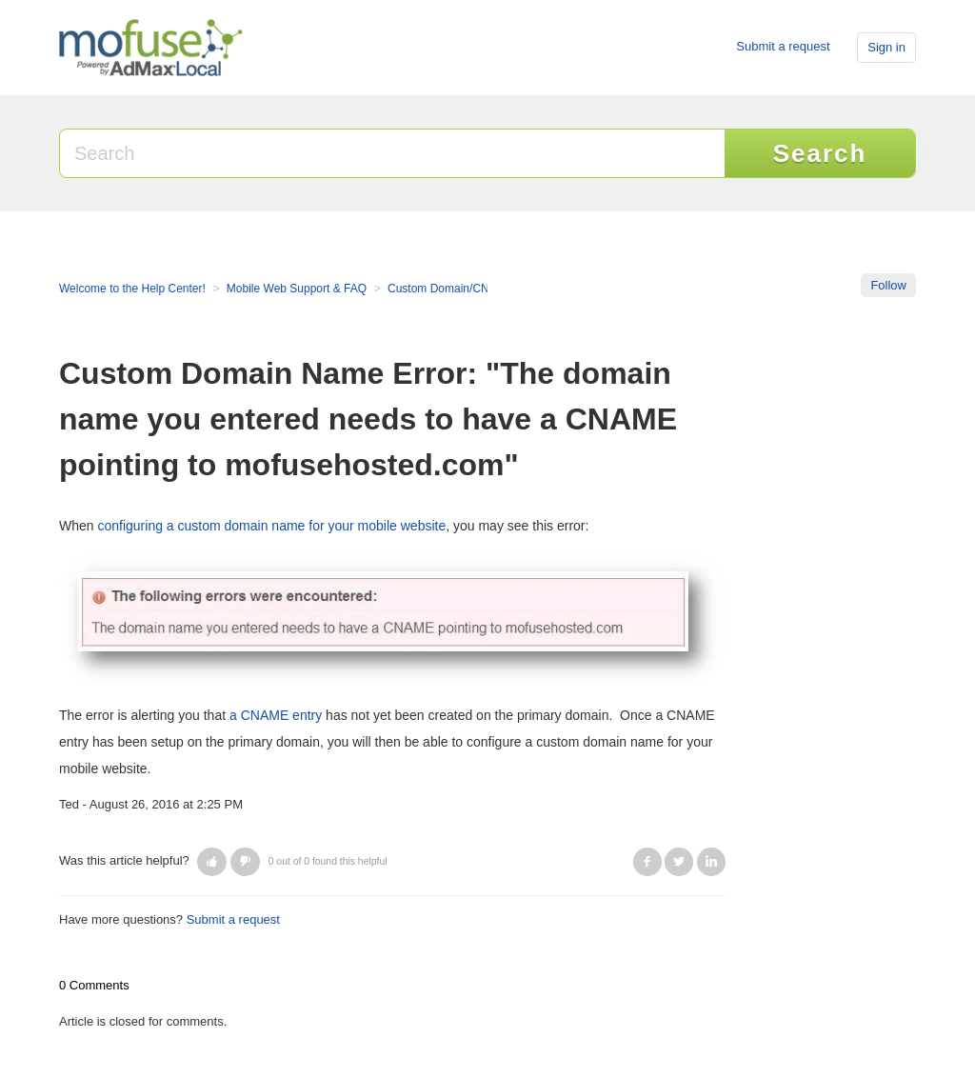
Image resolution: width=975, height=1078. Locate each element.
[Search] (393, 153)
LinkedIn (711, 862)
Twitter (679, 862)
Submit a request (782, 46)
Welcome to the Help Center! (132, 288)
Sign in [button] (886, 47)
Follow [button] (888, 285)
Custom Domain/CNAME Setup (467, 288)
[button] (212, 862)
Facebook (647, 862)
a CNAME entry (275, 715)
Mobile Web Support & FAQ (297, 288)
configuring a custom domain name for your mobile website (271, 525)
